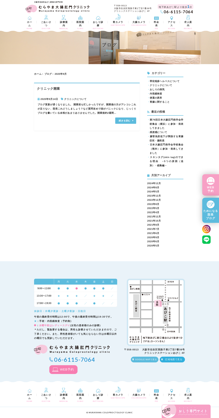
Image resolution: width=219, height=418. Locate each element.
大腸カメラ (139, 23)
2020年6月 (153, 241)
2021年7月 (153, 229)
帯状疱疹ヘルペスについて (165, 81)
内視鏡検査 (156, 93)
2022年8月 (153, 204)
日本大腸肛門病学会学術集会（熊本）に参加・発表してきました (166, 148)
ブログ (48, 74)
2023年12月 (154, 195)
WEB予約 (210, 189)
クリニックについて (75, 99)
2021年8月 (153, 225)
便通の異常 (156, 98)
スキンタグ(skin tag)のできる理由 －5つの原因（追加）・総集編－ (166, 161)
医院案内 (80, 25)
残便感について (158, 132)
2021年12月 (154, 216)
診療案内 (64, 25)
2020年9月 (153, 237)
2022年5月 (153, 208)
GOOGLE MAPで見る (146, 359)
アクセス (171, 25)
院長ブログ (210, 214)
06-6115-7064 (178, 12)
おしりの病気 (157, 89)
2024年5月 (153, 191)
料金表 (156, 25)
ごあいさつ (46, 25)
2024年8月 (153, 187)
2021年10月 (154, 220)
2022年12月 (154, 200)
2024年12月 (154, 183)
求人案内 (188, 25)
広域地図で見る (173, 359)
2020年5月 (153, 245)
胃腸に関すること (160, 102)
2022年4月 (153, 212)
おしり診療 (98, 25)
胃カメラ (118, 23)
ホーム (30, 25)
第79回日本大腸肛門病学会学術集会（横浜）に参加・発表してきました (166, 124)
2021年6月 (153, 233)
